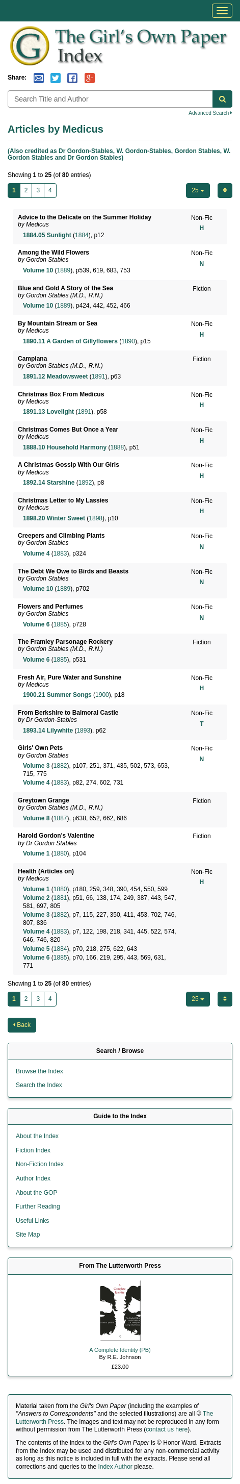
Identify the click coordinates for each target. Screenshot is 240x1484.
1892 (85, 482)
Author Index (33, 1178)
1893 (83, 730)
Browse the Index (39, 1071)
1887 (60, 818)
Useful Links (32, 1220)
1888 (117, 447)
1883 (60, 553)
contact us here (167, 1429)
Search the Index (39, 1085)
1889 (63, 270)
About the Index (37, 1136)
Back (22, 1024)
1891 (98, 376)
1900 (102, 694)
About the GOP (36, 1192)
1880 (60, 853)
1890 (128, 341)
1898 (95, 518)
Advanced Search (210, 113)
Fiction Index (33, 1150)
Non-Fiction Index (40, 1164)
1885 (60, 624)
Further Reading (38, 1206)
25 (198, 190)
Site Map (28, 1234)
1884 (82, 235)
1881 (60, 897)
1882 (60, 765)
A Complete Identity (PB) (119, 1350)
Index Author (115, 1466)
